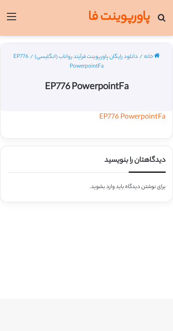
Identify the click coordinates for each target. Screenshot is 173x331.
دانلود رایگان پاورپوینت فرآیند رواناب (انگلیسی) (86, 57)
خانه (152, 57)
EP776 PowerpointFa (132, 117)
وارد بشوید (103, 187)
